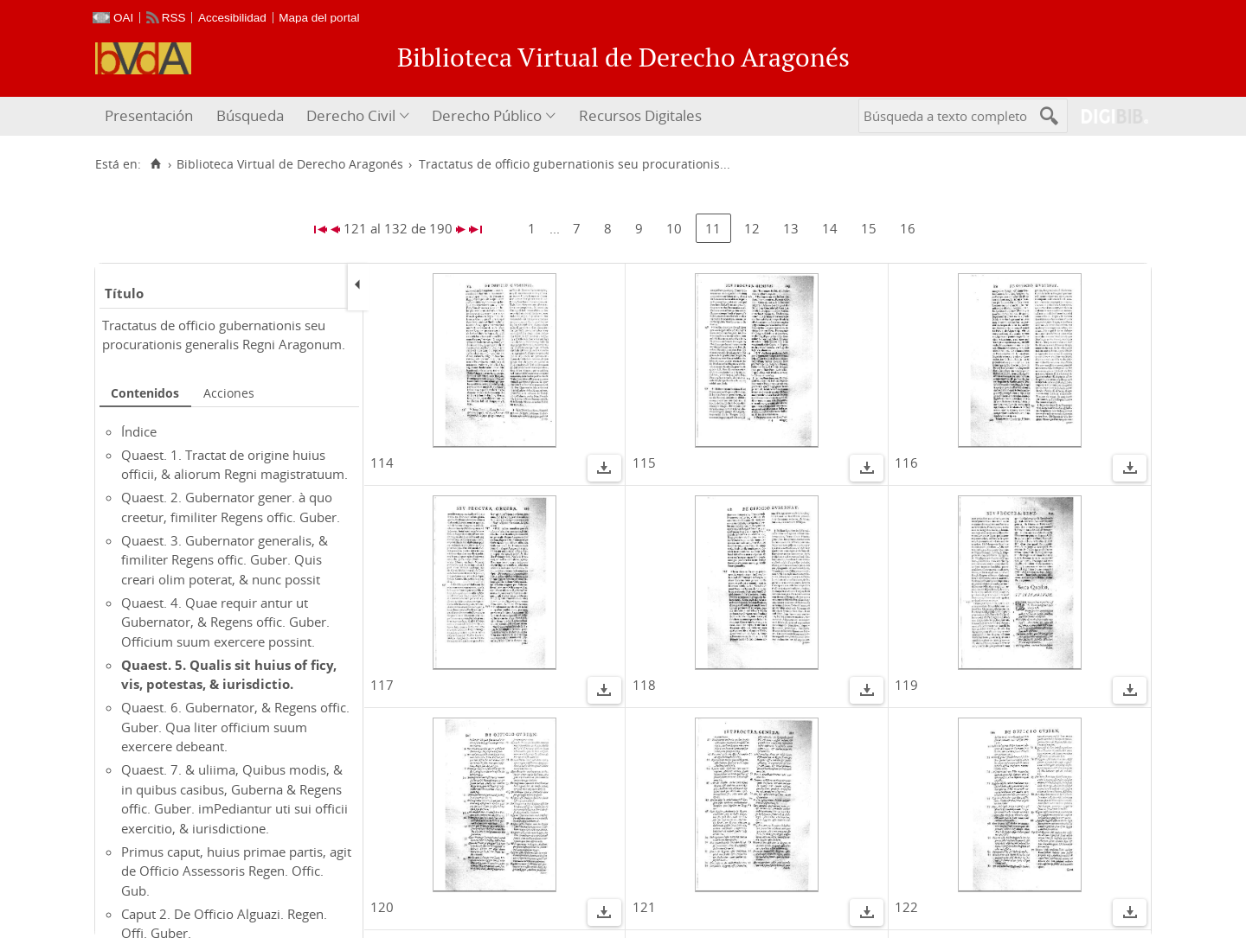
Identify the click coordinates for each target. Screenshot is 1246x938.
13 (791, 228)
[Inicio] (155, 164)
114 (382, 462)
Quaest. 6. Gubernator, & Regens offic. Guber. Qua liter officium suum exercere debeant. (235, 727)
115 (644, 462)
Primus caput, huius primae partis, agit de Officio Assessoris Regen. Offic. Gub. (236, 871)
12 (752, 228)
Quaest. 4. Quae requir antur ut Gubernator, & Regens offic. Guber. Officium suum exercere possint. (225, 622)
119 (906, 684)
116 (906, 462)
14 (830, 228)
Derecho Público (487, 115)
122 (906, 907)
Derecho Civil (350, 115)
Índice (139, 431)
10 (674, 228)
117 (382, 684)
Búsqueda (250, 115)
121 (644, 907)
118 (644, 684)
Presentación (149, 115)
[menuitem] (151, 116)
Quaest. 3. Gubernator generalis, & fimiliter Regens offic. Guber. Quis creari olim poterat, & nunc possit (224, 560)
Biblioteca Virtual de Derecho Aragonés (290, 164)
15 (869, 228)
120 (382, 907)
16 (907, 228)
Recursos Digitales (640, 115)
